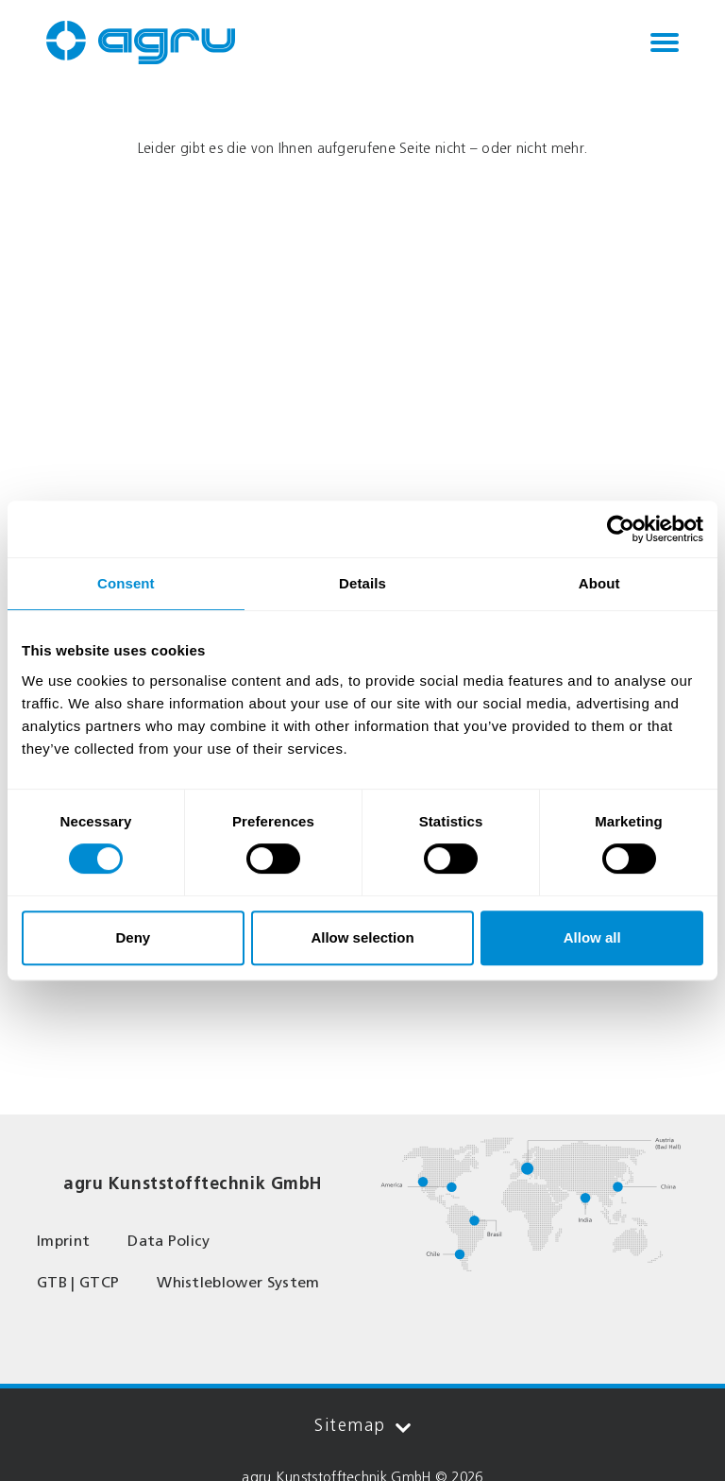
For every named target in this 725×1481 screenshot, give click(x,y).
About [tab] (599, 583)
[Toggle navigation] (664, 42)
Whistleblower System (238, 1282)
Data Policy (169, 1241)
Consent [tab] (126, 583)
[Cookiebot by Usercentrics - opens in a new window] (620, 529)
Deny (132, 937)
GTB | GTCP (78, 1282)
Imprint (63, 1241)
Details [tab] (362, 583)
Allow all (592, 937)
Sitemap (362, 1426)
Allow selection (362, 937)
